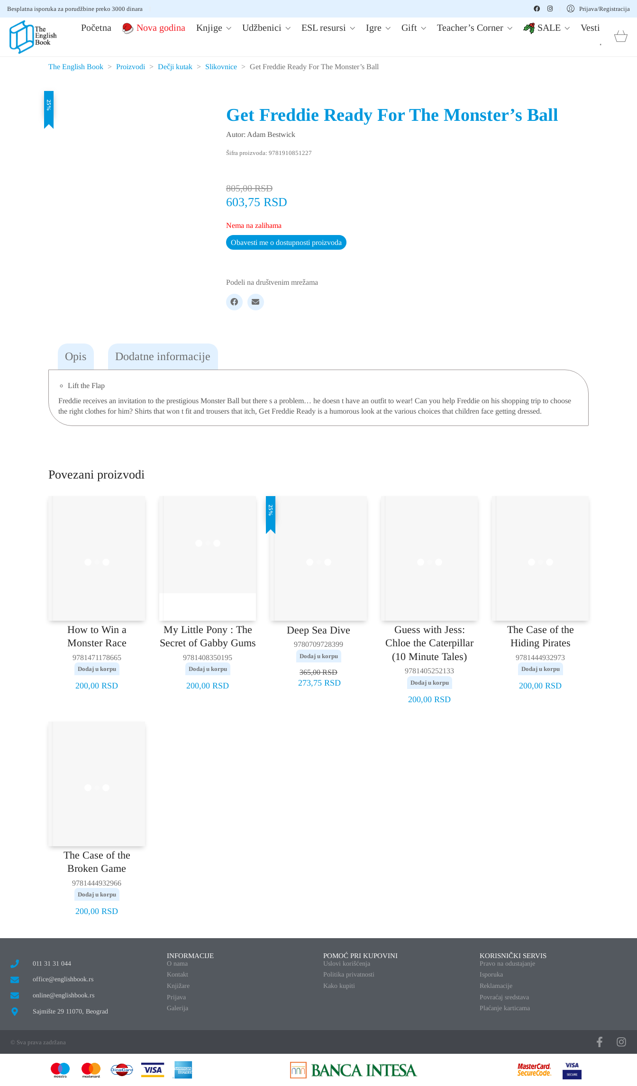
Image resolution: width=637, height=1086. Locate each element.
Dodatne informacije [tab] (162, 356)
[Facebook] (234, 302)
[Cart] (621, 37)
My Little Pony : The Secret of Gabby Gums (208, 636)
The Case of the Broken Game (97, 862)
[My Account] (598, 9)
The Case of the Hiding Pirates (540, 636)
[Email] (255, 302)
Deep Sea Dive (318, 630)
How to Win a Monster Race (97, 636)
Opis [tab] (75, 356)
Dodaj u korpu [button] (97, 668)
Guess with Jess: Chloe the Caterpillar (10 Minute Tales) (429, 643)
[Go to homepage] (33, 37)
